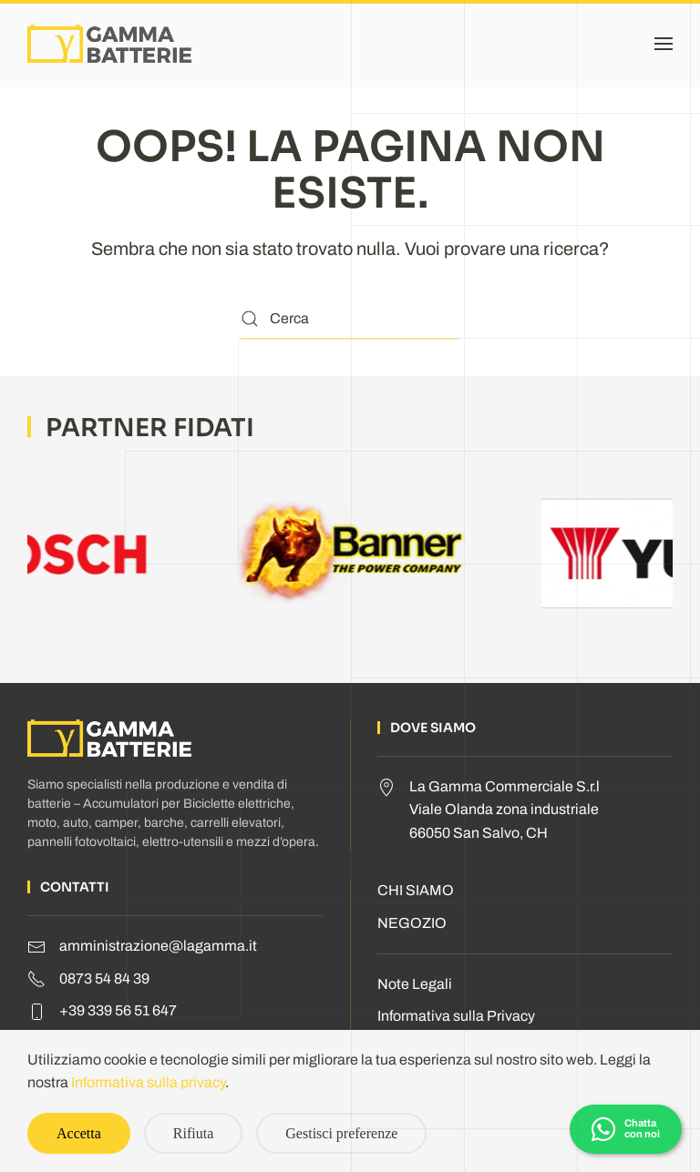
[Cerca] (350, 319)
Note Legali (414, 984)
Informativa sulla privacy (148, 1082)
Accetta (79, 1133)
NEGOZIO (412, 923)
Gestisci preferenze (341, 1133)
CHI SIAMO (415, 890)
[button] (663, 44)
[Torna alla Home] (109, 44)
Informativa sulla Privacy (456, 1016)
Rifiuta (193, 1133)
